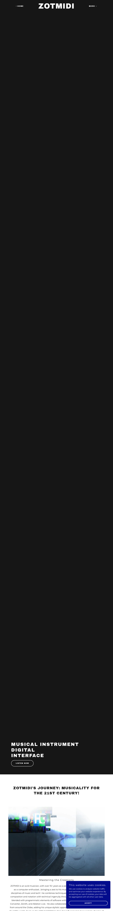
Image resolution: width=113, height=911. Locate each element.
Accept (88, 903)
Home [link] (20, 6)
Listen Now (22, 763)
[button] (92, 6)
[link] (56, 8)
